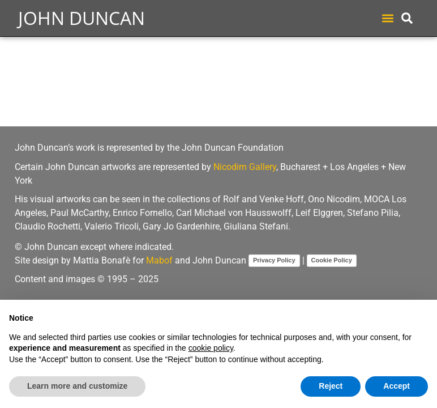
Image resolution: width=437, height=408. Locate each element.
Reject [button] (330, 385)
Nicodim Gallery (244, 167)
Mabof (159, 260)
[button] (387, 18)
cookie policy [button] (210, 347)
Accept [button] (396, 385)
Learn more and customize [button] (77, 385)
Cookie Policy (331, 260)
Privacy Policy (274, 260)
